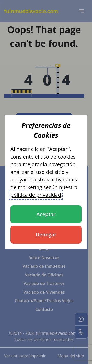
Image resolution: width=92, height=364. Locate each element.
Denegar (46, 234)
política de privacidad (35, 194)
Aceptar (45, 214)
